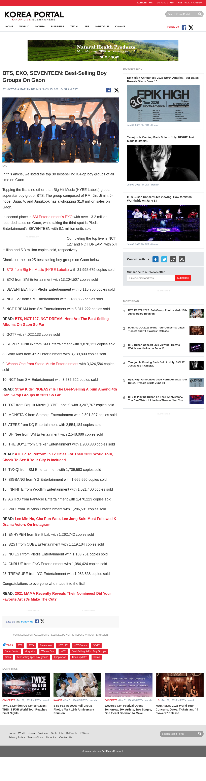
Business (57, 26)
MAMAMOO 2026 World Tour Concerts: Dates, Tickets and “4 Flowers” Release (156, 329)
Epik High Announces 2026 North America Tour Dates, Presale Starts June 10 (157, 381)
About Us (51, 737)
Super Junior (12, 651)
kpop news (60, 657)
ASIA (172, 3)
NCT (63, 651)
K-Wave (120, 26)
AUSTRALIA (184, 3)
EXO (31, 645)
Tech (74, 26)
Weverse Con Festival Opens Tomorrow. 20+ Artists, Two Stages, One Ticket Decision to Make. (128, 709)
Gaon (8, 657)
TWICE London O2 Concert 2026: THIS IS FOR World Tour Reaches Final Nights (24, 709)
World (24, 26)
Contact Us (65, 737)
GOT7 (96, 645)
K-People (102, 26)
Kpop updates (79, 657)
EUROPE (161, 3)
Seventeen (46, 645)
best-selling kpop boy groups (32, 657)
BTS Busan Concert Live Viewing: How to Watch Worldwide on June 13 (154, 346)
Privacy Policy (16, 737)
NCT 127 (62, 645)
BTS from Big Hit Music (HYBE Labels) (37, 270)
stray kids (30, 651)
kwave (97, 657)
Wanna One (47, 651)
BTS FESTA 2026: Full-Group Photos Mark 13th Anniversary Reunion (74, 709)
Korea (40, 26)
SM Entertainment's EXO (52, 217)
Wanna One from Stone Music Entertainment (42, 364)
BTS (20, 645)
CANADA (197, 3)
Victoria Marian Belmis (24, 89)
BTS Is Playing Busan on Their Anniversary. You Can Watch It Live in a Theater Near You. (156, 398)
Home (9, 26)
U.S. (151, 3)
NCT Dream (80, 645)
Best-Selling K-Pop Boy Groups (89, 651)
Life (86, 26)
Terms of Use (35, 737)
